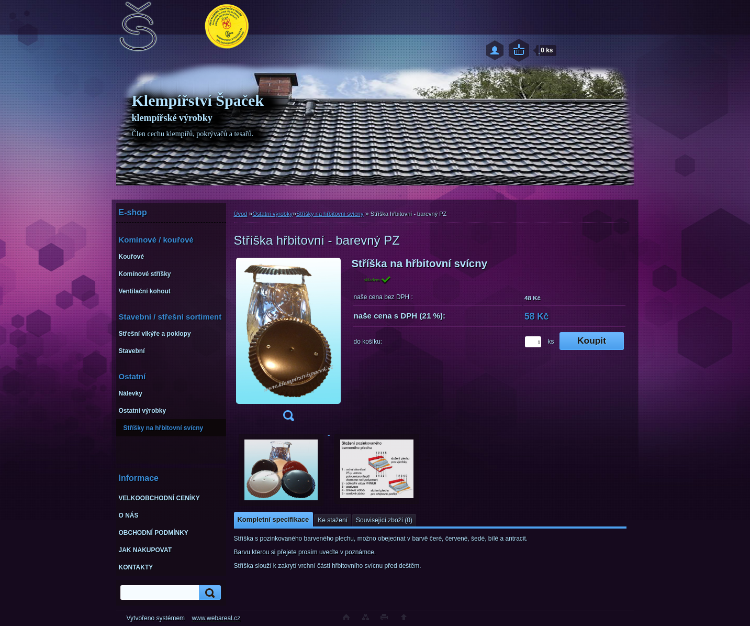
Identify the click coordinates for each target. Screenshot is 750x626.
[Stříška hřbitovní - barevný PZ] (288, 343)
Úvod (241, 214)
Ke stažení (333, 520)
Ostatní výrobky (272, 214)
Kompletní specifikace (273, 519)
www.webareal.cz (216, 618)
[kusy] (533, 341)
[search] (208, 592)
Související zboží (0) (384, 520)
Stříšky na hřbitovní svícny (329, 214)
